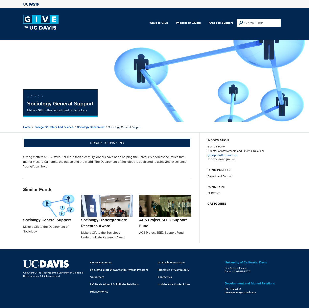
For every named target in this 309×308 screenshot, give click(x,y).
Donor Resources (101, 262)
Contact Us (164, 277)
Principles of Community (173, 270)
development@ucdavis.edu (240, 292)
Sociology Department (90, 127)
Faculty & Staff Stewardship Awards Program (119, 270)
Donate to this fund (107, 143)
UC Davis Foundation (171, 262)
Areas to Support (221, 22)
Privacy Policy (99, 292)
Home (27, 127)
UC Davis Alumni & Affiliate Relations (114, 284)
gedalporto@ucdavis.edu (222, 155)
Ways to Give (158, 22)
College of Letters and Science (54, 127)
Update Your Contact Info (173, 284)
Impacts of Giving (188, 22)
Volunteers (97, 277)
